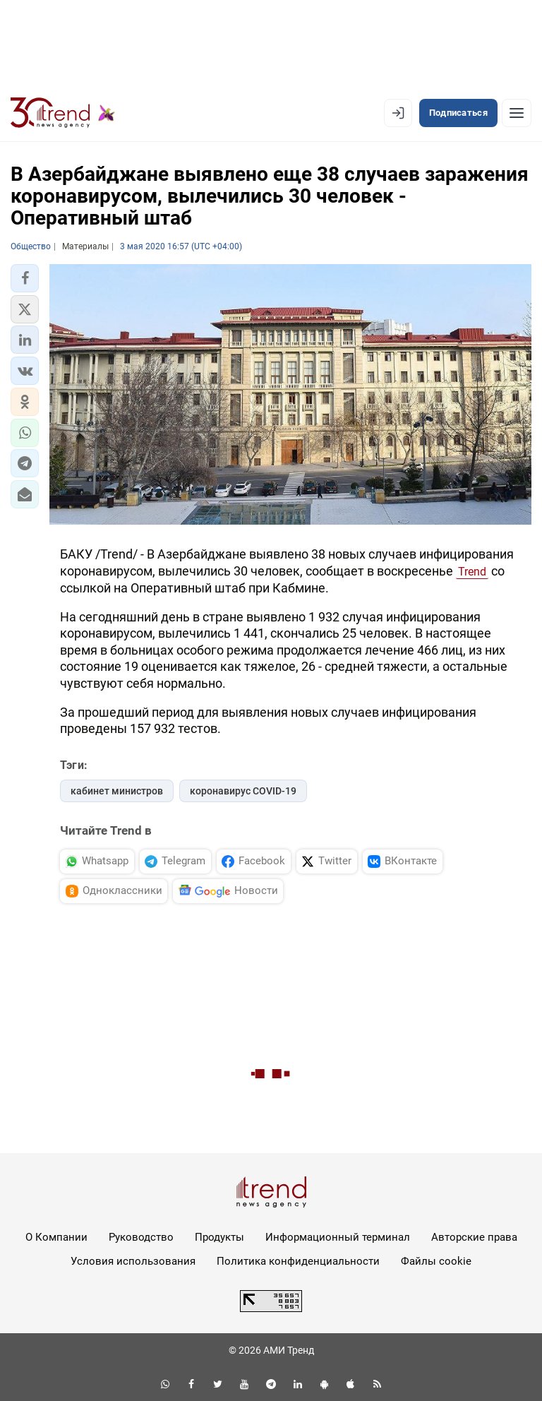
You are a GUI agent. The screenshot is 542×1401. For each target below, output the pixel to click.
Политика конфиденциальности (298, 1261)
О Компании (56, 1237)
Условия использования (133, 1261)
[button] (24, 278)
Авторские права (474, 1237)
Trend (472, 571)
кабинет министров (117, 791)
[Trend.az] (63, 113)
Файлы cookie (436, 1261)
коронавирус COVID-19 (243, 791)
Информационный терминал (337, 1237)
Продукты (219, 1237)
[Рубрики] (516, 113)
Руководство (141, 1237)
